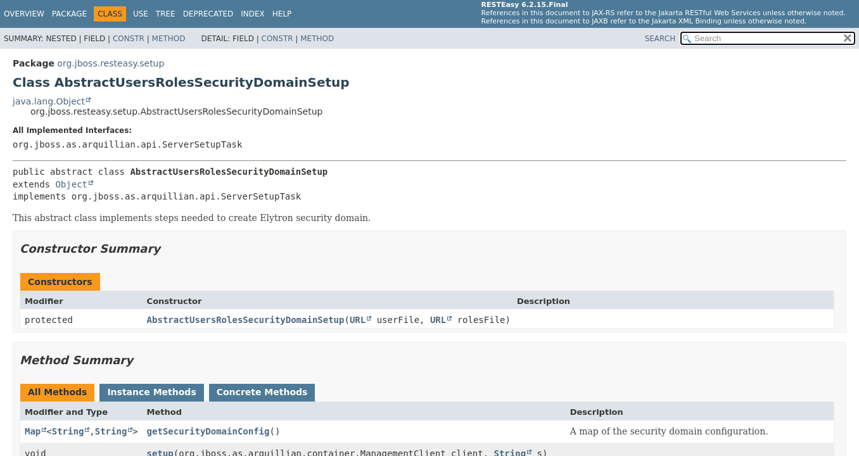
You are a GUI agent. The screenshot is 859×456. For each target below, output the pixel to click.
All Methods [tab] (57, 392)
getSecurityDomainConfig (208, 431)
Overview (24, 14)
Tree (165, 14)
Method (169, 38)
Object (71, 184)
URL (358, 320)
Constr (128, 38)
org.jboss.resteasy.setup (110, 63)
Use (140, 14)
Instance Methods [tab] (151, 392)
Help (282, 14)
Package (69, 14)
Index (253, 14)
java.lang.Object (49, 101)
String (68, 431)
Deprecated (208, 14)
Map (33, 431)
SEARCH (660, 38)
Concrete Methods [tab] (262, 392)
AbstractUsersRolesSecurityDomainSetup (246, 320)
